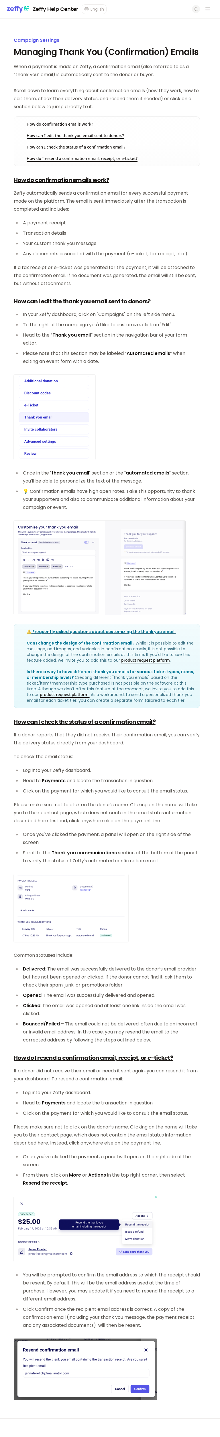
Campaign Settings (36, 40)
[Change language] (94, 9)
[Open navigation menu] (207, 9)
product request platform (145, 660)
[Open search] (196, 9)
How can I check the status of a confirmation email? (76, 147)
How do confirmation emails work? (60, 124)
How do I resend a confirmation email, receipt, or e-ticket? (82, 158)
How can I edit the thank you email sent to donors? (75, 135)
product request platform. (65, 694)
